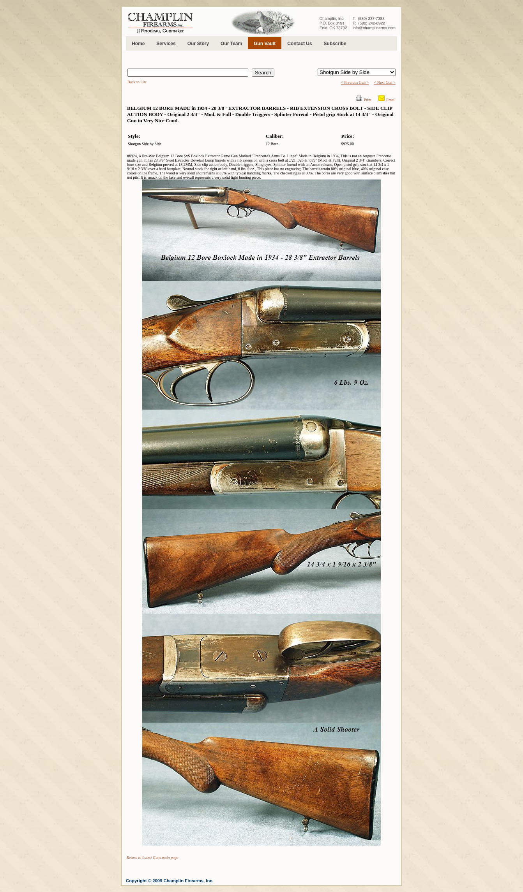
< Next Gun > (385, 82)
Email (391, 100)
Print (367, 100)
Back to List (137, 82)
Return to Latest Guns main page (152, 857)
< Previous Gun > (355, 82)
